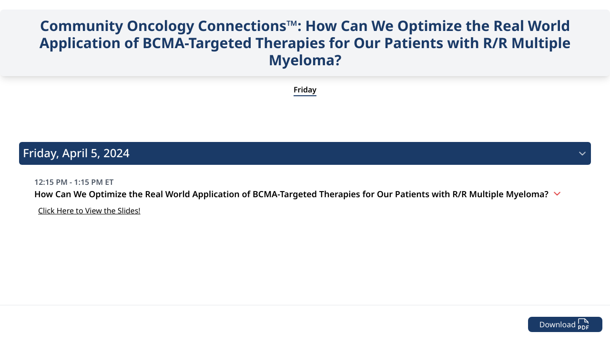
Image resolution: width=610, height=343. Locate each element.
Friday (305, 89)
